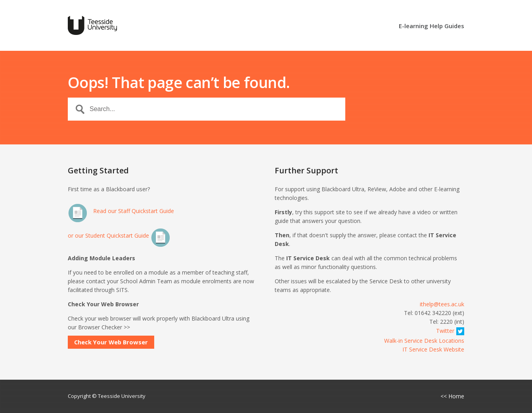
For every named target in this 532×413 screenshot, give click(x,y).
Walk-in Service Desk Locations (424, 340)
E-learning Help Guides (431, 26)
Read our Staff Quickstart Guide (121, 211)
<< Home (452, 396)
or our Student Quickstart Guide (119, 235)
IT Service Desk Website (433, 349)
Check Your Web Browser (111, 342)
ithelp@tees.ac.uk (442, 304)
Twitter (450, 330)
